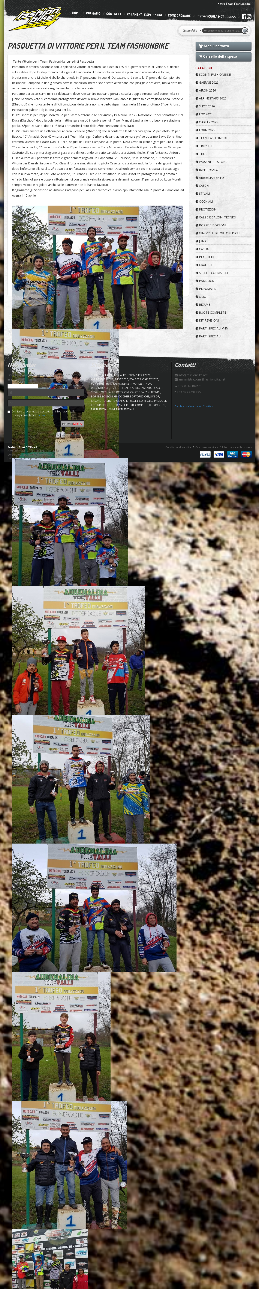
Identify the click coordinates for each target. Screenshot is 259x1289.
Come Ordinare (179, 15)
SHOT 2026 (205, 106)
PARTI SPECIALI (208, 336)
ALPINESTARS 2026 (211, 98)
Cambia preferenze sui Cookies (194, 406)
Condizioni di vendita (178, 447)
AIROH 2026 (206, 90)
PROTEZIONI (206, 209)
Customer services (206, 447)
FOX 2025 (204, 114)
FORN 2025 (205, 130)
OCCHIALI (204, 201)
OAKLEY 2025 (207, 122)
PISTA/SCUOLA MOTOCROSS (215, 16)
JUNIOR (203, 241)
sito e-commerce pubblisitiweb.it (29, 458)
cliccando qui (45, 415)
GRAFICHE (204, 265)
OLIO (201, 297)
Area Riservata (214, 46)
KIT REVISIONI (207, 320)
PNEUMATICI (206, 289)
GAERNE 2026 (207, 82)
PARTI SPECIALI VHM (212, 328)
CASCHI (203, 185)
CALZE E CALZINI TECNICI (216, 217)
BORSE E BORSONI (211, 225)
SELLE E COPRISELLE (212, 273)
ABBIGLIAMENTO (210, 178)
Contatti (113, 14)
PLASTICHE (205, 257)
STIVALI (203, 193)
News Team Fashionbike (234, 4)
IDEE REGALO (207, 170)
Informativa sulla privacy (237, 447)
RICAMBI (203, 304)
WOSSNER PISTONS (211, 162)
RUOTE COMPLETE (211, 312)
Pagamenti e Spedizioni (144, 14)
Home (76, 13)
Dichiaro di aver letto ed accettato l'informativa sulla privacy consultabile (41, 413)
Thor (201, 154)
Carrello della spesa (218, 56)
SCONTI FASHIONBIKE (213, 74)
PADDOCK (205, 281)
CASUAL (203, 249)
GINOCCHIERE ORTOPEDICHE (218, 233)
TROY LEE (204, 146)
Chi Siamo (93, 13)
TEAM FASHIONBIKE (212, 138)
